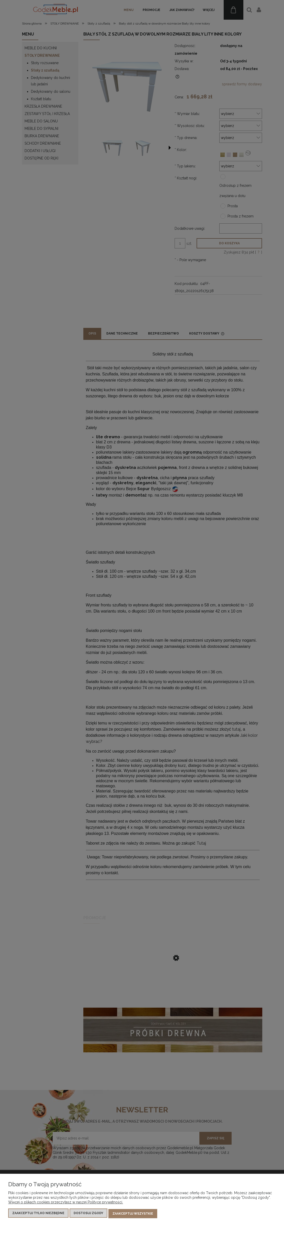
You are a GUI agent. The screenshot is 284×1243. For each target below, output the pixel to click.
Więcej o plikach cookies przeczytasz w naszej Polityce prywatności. (65, 1203)
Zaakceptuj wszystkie (132, 1214)
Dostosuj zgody (88, 1214)
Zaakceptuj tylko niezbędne (38, 1214)
